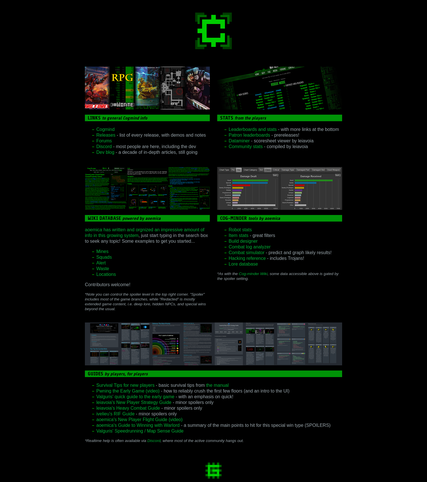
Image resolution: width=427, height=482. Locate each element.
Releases (105, 135)
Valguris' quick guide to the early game (135, 396)
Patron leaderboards (249, 135)
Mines (102, 251)
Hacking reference (247, 258)
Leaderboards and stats (253, 129)
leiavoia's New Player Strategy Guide (133, 402)
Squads (104, 257)
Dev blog (105, 152)
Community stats (246, 146)
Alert (101, 262)
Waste (102, 268)
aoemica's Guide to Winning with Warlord (137, 425)
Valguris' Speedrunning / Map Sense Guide (139, 431)
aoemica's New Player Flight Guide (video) (139, 419)
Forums (104, 140)
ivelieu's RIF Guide (115, 413)
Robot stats (240, 229)
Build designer (243, 241)
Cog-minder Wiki (253, 274)
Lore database (243, 264)
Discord (104, 146)
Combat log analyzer (250, 246)
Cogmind (105, 129)
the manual (217, 385)
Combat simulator (246, 252)
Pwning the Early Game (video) (127, 391)
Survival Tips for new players (125, 385)
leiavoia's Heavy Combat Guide (128, 408)
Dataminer (239, 140)
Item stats (238, 235)
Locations (106, 274)
